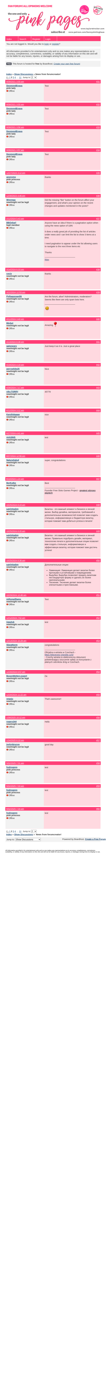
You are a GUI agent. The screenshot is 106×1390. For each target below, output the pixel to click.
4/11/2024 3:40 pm (15, 319)
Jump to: (23, 839)
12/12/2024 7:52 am (15, 618)
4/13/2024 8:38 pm (15, 342)
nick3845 (10, 437)
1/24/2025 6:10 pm (15, 740)
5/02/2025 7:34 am (15, 809)
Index (9, 39)
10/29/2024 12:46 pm (16, 595)
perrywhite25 (12, 369)
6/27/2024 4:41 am (15, 433)
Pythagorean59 (14, 296)
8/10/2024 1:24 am (15, 479)
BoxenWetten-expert (16, 676)
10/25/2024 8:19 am (15, 505)
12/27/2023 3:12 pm (15, 173)
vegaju (9, 699)
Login (47, 39)
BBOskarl (11, 222)
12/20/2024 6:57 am (15, 672)
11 (20, 77)
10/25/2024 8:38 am (15, 560)
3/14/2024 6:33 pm (15, 269)
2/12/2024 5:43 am (15, 218)
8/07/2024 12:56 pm (15, 456)
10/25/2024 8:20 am (15, 531)
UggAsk (10, 622)
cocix (9, 273)
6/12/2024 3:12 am (15, 410)
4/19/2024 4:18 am (15, 365)
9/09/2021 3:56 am (15, 127)
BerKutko (11, 483)
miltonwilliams (13, 599)
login (46, 44)
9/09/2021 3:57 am (15, 150)
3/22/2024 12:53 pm (15, 292)
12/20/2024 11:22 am (16, 694)
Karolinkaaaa (13, 414)
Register (36, 39)
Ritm (47, 259)
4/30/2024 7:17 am (15, 387)
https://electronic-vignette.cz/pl (59, 655)
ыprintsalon (12, 509)
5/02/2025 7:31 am (15, 763)
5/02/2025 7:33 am (15, 786)
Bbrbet (9, 323)
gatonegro (11, 346)
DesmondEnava (14, 85)
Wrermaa (11, 200)
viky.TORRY (12, 391)
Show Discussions (23, 74)
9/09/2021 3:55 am (15, 81)
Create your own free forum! (67, 63)
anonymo (11, 177)
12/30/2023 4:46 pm (15, 196)
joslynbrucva (12, 744)
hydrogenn (11, 767)
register (55, 44)
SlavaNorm (11, 645)
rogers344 (11, 721)
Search (22, 39)
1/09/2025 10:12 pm (15, 717)
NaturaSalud (12, 460)
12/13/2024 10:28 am (16, 641)
